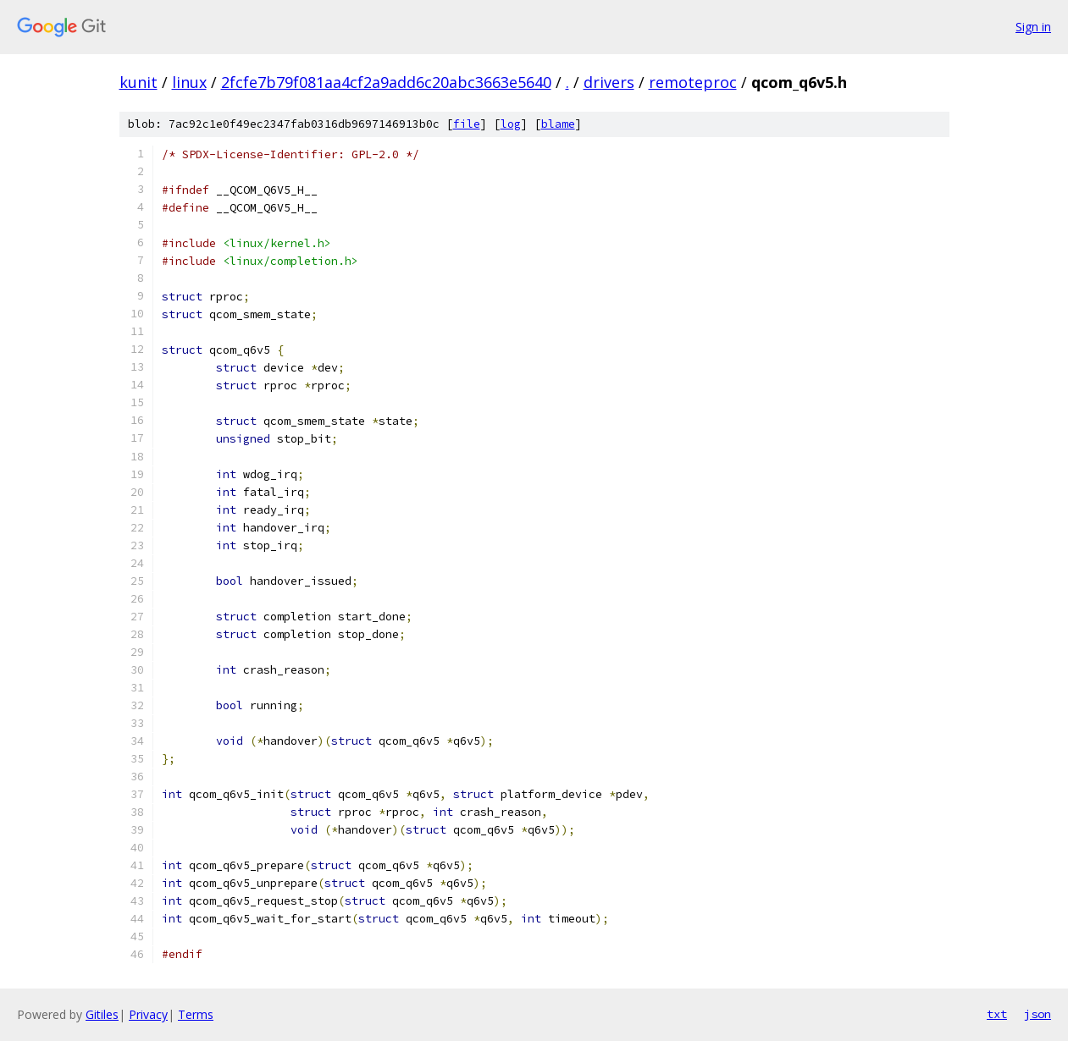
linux (189, 82)
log (511, 124)
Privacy (148, 1014)
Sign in (1033, 27)
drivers (609, 82)
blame (558, 124)
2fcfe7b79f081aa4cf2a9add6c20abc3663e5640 (386, 82)
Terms (195, 1014)
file (466, 124)
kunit (138, 82)
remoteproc (693, 82)
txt (997, 1014)
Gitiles (102, 1014)
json (1037, 1014)
